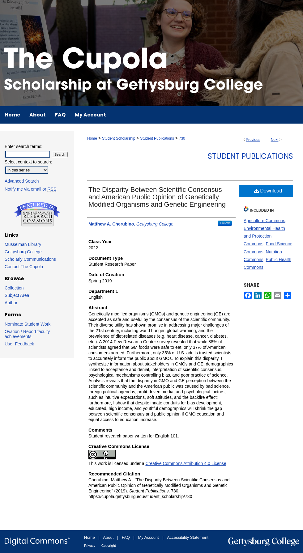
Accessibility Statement (187, 537)
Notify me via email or (30, 189)
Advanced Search (22, 181)
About (108, 537)
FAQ (126, 537)
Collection (14, 287)
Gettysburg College (23, 251)
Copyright (108, 545)
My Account (148, 537)
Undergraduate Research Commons (37, 214)
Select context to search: (28, 161)
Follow (225, 223)
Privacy (89, 545)
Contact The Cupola (24, 266)
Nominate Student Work (27, 324)
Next (275, 139)
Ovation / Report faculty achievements (27, 334)
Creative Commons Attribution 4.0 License (185, 463)
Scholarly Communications (30, 259)
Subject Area (17, 295)
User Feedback (19, 343)
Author (11, 302)
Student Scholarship (118, 138)
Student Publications (157, 138)
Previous (253, 139)
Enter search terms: (23, 146)
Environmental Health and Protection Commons (264, 236)
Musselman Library (23, 244)
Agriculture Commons (264, 220)
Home (92, 138)
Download (268, 190)
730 (182, 138)
